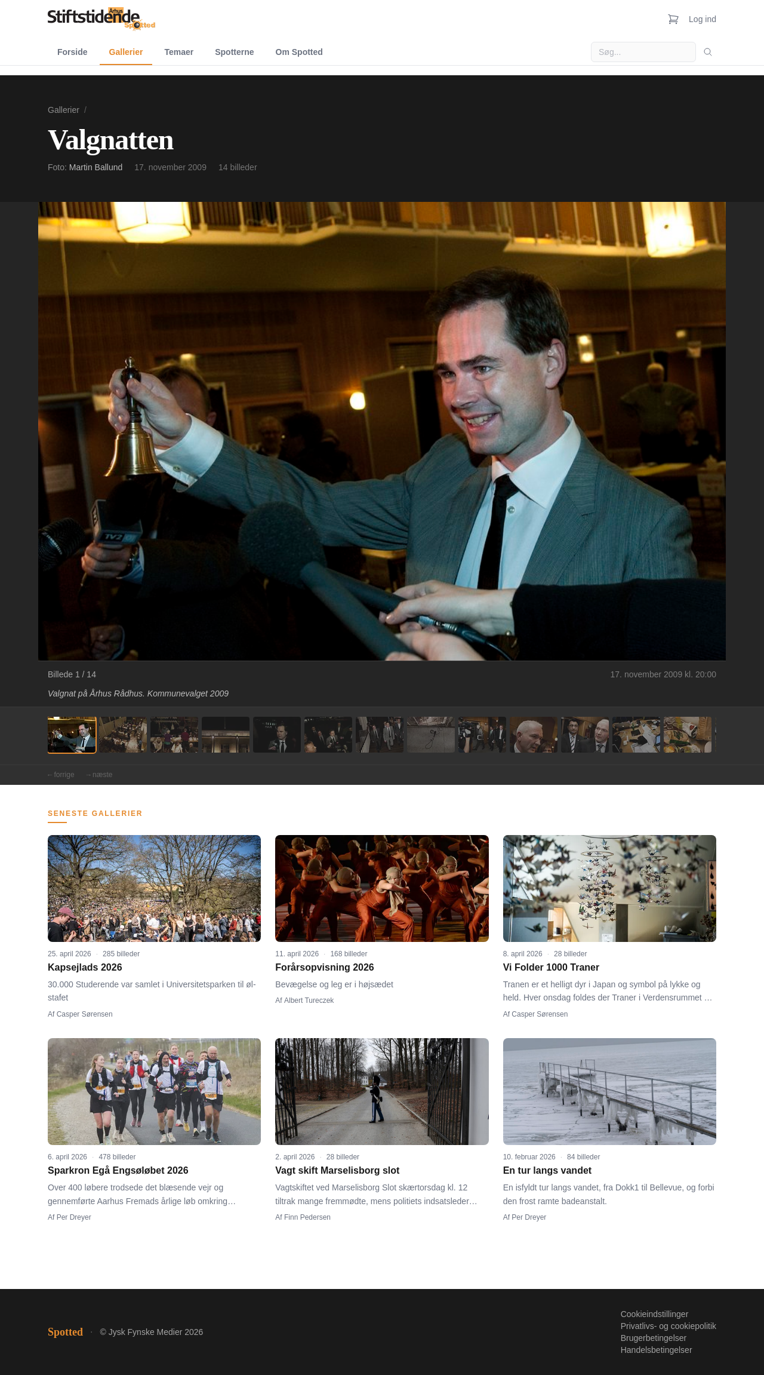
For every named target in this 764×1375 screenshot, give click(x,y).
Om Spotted (299, 52)
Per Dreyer (74, 1217)
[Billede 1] (72, 735)
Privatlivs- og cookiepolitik (668, 1326)
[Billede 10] (533, 735)
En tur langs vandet (547, 1170)
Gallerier (126, 52)
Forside (72, 52)
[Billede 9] (482, 735)
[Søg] (708, 52)
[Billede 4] (225, 735)
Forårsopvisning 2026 (324, 967)
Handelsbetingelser (656, 1350)
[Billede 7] (379, 735)
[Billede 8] (431, 735)
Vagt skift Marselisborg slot (337, 1170)
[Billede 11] (585, 735)
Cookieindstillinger (655, 1314)
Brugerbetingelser (654, 1338)
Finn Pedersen (307, 1217)
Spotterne (234, 52)
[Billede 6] (328, 735)
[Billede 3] (174, 735)
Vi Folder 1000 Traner (551, 967)
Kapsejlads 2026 (85, 967)
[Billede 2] (123, 735)
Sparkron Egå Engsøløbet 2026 (118, 1170)
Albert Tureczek (309, 1000)
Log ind (702, 19)
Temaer (178, 52)
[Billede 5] (277, 735)
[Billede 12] (636, 735)
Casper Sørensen (85, 1014)
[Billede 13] (687, 735)
